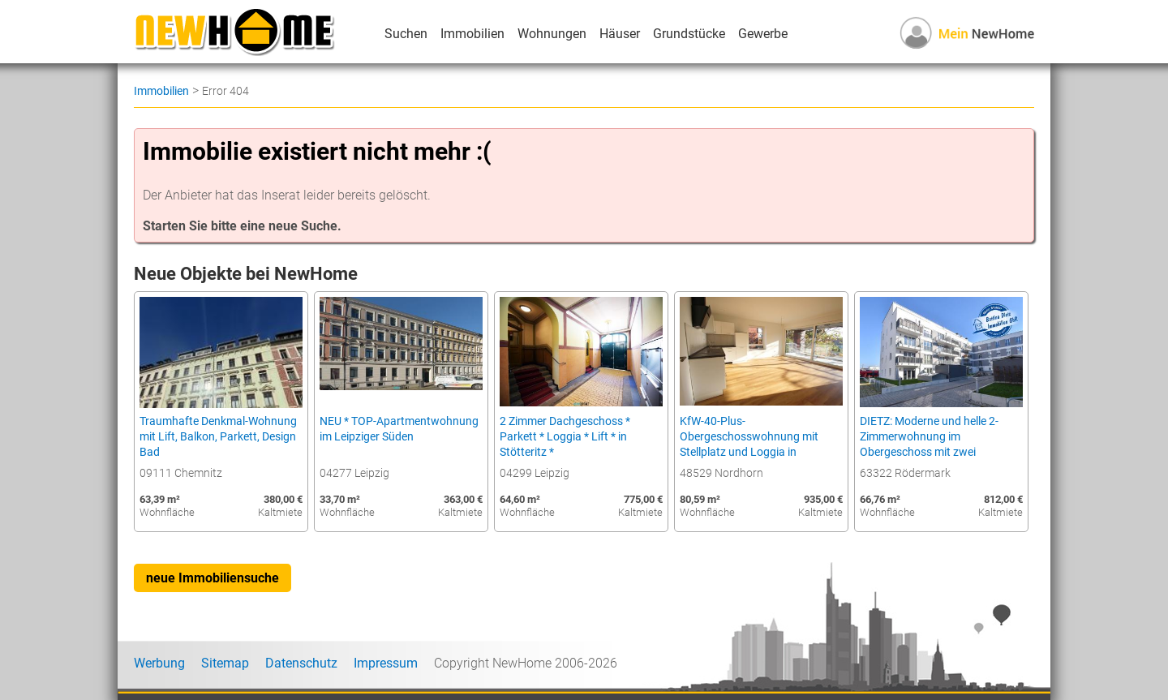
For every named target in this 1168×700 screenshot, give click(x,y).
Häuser (619, 33)
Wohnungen (551, 33)
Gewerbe (763, 33)
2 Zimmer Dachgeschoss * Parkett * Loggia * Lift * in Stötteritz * (565, 436)
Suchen (405, 33)
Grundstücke (689, 33)
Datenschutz (301, 663)
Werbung (159, 663)
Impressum (386, 663)
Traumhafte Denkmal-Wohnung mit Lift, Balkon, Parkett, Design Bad (218, 436)
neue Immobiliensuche (212, 578)
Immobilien (472, 33)
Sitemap (225, 663)
